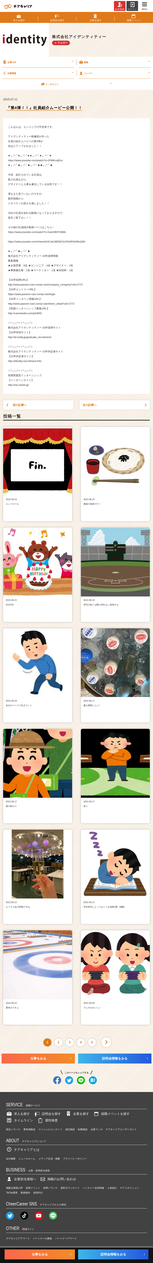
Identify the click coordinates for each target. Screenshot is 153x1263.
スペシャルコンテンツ (50, 1129)
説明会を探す (47, 1114)
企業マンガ (97, 1129)
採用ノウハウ (50, 1188)
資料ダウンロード (70, 1188)
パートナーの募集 (42, 1238)
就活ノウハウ (13, 1129)
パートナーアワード (66, 1238)
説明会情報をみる (115, 1058)
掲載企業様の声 (14, 1188)
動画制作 (25, 1192)
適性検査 (47, 1120)
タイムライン (19, 1120)
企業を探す (77, 1114)
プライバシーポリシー (75, 1158)
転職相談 (82, 1129)
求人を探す (18, 1114)
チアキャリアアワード (18, 1238)
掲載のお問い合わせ (57, 1179)
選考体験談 (29, 1129)
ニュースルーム (27, 1158)
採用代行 (38, 1192)
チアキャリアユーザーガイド (121, 1129)
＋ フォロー (61, 42)
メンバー (114, 73)
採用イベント (33, 1188)
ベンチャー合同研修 (93, 1188)
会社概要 (11, 1158)
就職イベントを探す (111, 1114)
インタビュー (76, 84)
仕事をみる (38, 1058)
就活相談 (70, 1129)
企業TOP (37, 62)
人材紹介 (112, 1188)
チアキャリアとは (22, 1150)
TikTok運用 (12, 1192)
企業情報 (37, 73)
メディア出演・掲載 (49, 1158)
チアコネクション (129, 1188)
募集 (114, 62)
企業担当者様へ (21, 1179)
